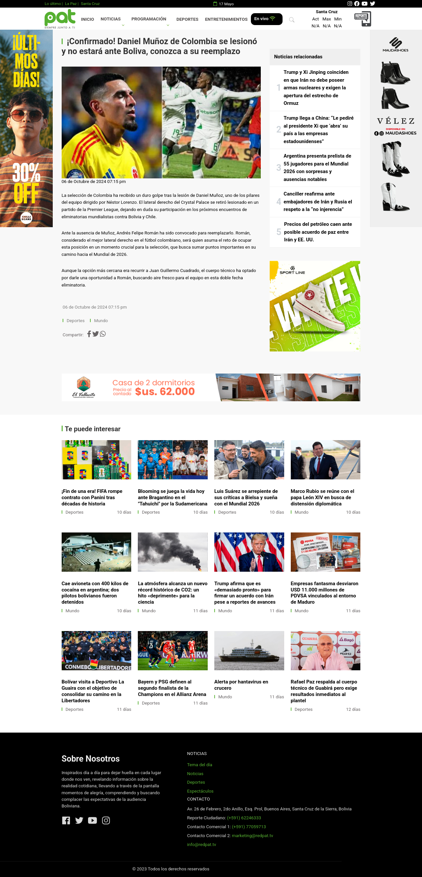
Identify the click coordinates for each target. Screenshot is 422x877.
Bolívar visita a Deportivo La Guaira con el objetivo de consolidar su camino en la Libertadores (93, 691)
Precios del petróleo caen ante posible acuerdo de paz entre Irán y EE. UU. (318, 232)
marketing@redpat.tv (252, 835)
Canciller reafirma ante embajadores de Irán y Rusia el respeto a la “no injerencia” (318, 201)
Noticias (111, 18)
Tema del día (199, 764)
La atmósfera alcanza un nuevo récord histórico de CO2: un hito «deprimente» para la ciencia (172, 593)
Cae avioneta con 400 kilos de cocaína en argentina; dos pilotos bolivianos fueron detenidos (95, 593)
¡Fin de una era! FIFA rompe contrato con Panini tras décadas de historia (92, 497)
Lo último (53, 3)
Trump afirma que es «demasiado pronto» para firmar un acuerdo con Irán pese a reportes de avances (245, 593)
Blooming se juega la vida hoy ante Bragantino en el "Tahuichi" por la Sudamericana (172, 497)
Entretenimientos (226, 19)
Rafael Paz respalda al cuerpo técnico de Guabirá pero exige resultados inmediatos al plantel (324, 691)
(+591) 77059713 (249, 826)
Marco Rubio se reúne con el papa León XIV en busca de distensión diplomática (322, 497)
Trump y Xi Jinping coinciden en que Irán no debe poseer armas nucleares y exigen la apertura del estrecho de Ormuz (316, 87)
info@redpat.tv (201, 844)
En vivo (264, 18)
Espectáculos (200, 791)
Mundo (101, 320)
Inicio (87, 19)
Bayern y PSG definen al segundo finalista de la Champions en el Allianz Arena (172, 688)
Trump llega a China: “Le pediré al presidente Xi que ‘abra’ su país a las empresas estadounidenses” (318, 129)
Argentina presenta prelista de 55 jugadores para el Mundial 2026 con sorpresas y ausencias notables (317, 167)
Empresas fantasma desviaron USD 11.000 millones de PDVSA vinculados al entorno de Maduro (324, 593)
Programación (149, 18)
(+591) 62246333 (244, 817)
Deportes (187, 19)
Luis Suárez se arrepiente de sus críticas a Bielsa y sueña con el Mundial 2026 (246, 497)
